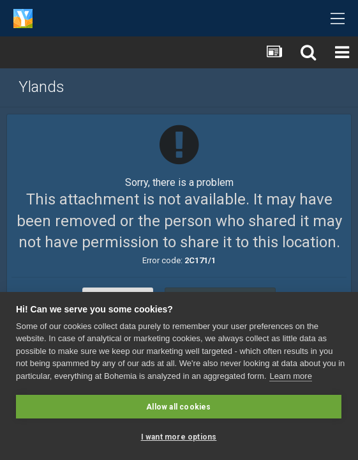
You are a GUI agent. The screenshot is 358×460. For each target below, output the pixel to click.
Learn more (290, 376)
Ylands (41, 87)
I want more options (179, 437)
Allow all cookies (178, 406)
